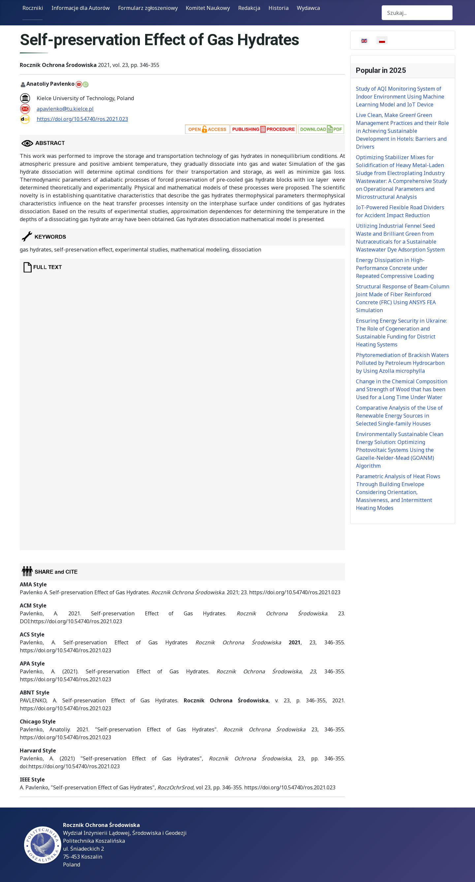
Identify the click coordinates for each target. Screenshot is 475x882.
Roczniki (32, 8)
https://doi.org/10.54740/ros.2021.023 (82, 119)
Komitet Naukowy (208, 8)
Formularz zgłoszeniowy (148, 8)
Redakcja (249, 8)
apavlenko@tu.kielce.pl (65, 108)
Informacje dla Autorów (80, 8)
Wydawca (308, 8)
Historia (279, 8)
